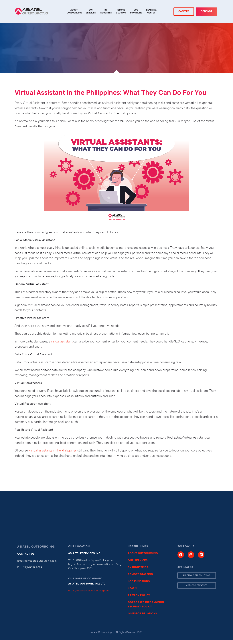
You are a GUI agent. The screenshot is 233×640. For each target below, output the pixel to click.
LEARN (132, 588)
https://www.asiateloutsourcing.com (88, 590)
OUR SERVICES (137, 560)
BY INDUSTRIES (138, 567)
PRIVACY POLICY (139, 595)
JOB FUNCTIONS (139, 581)
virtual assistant (62, 342)
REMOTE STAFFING (140, 574)
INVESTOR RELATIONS (142, 613)
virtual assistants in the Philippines (53, 451)
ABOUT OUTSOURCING (143, 553)
